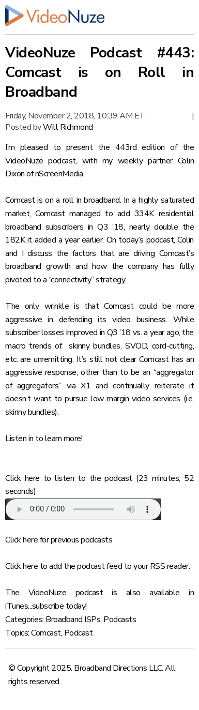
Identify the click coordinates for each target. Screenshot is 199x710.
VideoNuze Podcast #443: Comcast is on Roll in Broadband (99, 72)
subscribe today (59, 606)
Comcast (46, 633)
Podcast (78, 633)
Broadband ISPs (72, 619)
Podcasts (119, 619)
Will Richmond (68, 127)
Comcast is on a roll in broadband (62, 200)
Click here (22, 478)
